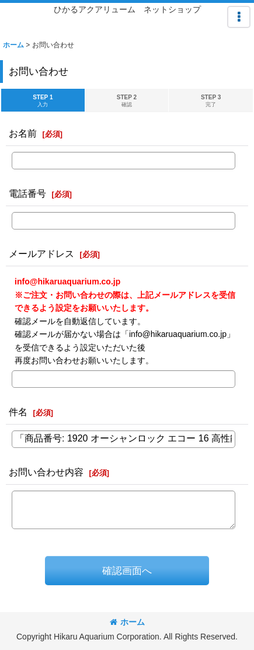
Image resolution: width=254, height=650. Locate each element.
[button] (238, 17)
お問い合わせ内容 (46, 472)
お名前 (23, 133)
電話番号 (27, 193)
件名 (18, 411)
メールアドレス (41, 253)
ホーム (127, 622)
